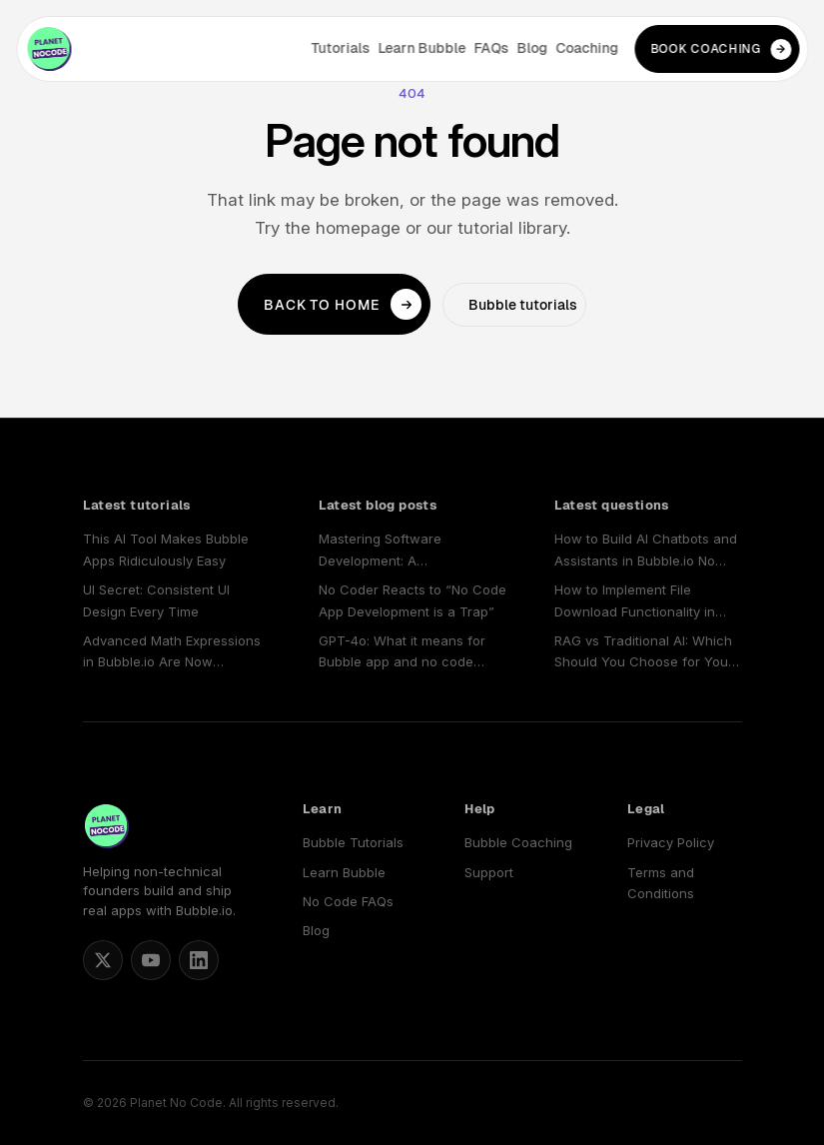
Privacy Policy (670, 842)
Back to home (342, 305)
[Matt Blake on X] (103, 960)
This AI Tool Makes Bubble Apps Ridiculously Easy (166, 549)
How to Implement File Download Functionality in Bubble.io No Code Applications (634, 601)
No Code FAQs (348, 901)
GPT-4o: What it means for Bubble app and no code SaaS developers (402, 652)
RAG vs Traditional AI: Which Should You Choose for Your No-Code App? (643, 652)
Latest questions (611, 505)
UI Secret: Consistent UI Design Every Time (156, 599)
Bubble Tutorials (353, 842)
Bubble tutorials (522, 305)
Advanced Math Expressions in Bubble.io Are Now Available (172, 652)
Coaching (586, 48)
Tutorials (340, 48)
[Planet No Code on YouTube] (151, 960)
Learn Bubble (421, 48)
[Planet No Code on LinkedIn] (199, 960)
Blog (531, 48)
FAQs (490, 48)
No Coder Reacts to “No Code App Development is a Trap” (412, 599)
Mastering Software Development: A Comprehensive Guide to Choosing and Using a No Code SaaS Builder (398, 551)
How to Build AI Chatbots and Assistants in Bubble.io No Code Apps (645, 551)
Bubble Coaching (518, 842)
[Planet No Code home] (49, 49)
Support (488, 872)
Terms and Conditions (660, 882)
